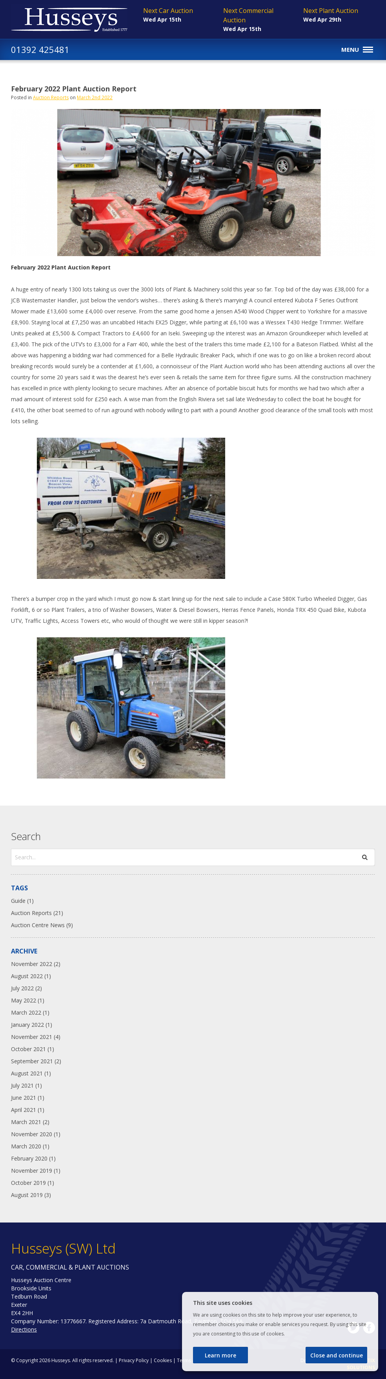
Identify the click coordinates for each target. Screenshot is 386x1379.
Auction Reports (51, 97)
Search (26, 836)
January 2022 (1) (31, 1024)
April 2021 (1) (27, 1109)
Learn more (220, 1355)
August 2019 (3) (31, 1195)
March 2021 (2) (30, 1122)
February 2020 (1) (33, 1158)
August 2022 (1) (31, 976)
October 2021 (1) (32, 1049)
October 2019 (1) (32, 1182)
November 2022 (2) (35, 964)
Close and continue (336, 1355)
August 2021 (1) (31, 1073)
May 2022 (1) (27, 1000)
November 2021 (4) (35, 1037)
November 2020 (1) (35, 1134)
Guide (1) (22, 900)
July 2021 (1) (26, 1085)
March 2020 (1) (30, 1146)
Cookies (163, 1360)
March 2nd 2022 (95, 97)
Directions (24, 1329)
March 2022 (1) (30, 1012)
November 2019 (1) (35, 1170)
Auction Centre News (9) (42, 925)
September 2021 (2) (36, 1061)
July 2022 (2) (26, 988)
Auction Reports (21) (37, 913)
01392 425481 (40, 49)
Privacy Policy (134, 1360)
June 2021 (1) (27, 1097)
